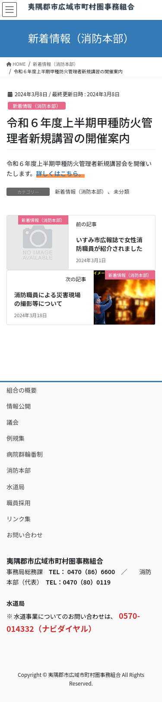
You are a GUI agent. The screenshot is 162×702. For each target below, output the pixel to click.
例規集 (15, 438)
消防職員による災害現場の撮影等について (47, 299)
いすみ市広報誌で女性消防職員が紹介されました (109, 244)
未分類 (121, 191)
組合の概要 (21, 390)
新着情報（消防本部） (37, 105)
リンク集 (18, 518)
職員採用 (18, 502)
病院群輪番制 (24, 454)
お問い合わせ (24, 534)
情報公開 (18, 406)
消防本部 (18, 470)
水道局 (15, 486)
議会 (12, 422)
